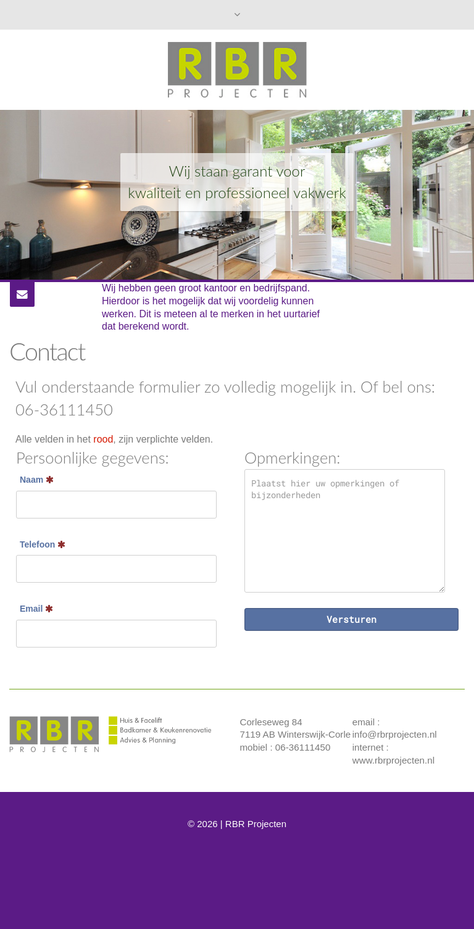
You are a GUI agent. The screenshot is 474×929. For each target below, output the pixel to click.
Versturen (351, 619)
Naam (37, 480)
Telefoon (42, 544)
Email (36, 609)
